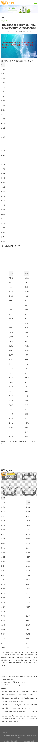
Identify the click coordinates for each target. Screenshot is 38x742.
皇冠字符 (4, 21)
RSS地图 (28, 740)
